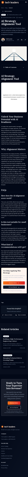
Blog (6, 8)
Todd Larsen (9, 39)
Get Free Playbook (14, 287)
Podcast (3, 453)
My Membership (4, 465)
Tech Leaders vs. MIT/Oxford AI (8, 439)
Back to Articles (7, 11)
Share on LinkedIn (21, 315)
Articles (3, 451)
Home (2, 8)
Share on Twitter (7, 315)
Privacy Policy (4, 468)
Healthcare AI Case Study (6, 456)
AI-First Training (4, 446)
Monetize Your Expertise (6, 449)
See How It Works (14, 283)
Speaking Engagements (6, 458)
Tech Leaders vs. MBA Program (8, 437)
